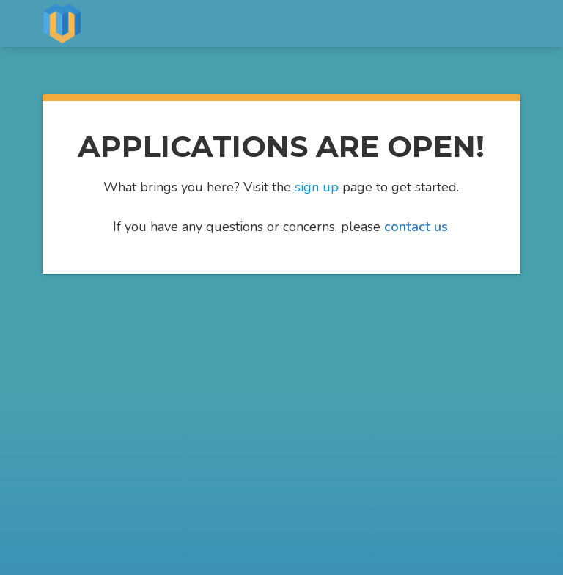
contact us (416, 226)
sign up (317, 187)
